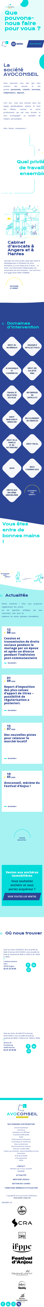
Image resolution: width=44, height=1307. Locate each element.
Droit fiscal (21, 1130)
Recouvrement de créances (21, 1146)
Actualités (21, 1175)
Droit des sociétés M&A (21, 1149)
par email (21, 1171)
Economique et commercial (21, 1142)
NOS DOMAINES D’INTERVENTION (21, 1124)
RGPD (21, 1137)
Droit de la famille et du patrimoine (21, 1157)
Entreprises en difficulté (21, 1132)
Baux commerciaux (21, 1144)
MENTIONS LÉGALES (21, 1179)
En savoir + (12, 663)
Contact (21, 1166)
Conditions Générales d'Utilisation (21, 1188)
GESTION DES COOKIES (21, 1183)
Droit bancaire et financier (21, 1139)
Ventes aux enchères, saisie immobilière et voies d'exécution (21, 1152)
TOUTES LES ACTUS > (22, 839)
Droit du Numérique (21, 1128)
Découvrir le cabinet (14, 287)
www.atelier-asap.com (22, 1198)
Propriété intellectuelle (21, 1135)
